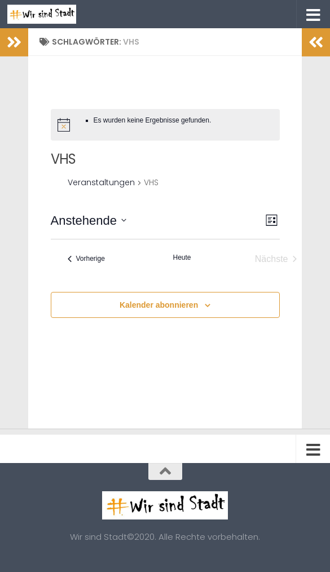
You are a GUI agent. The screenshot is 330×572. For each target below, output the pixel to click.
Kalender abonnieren (159, 304)
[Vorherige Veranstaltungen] (86, 259)
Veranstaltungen (101, 182)
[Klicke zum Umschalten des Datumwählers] (88, 220)
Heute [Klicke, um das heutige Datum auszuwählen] (182, 257)
